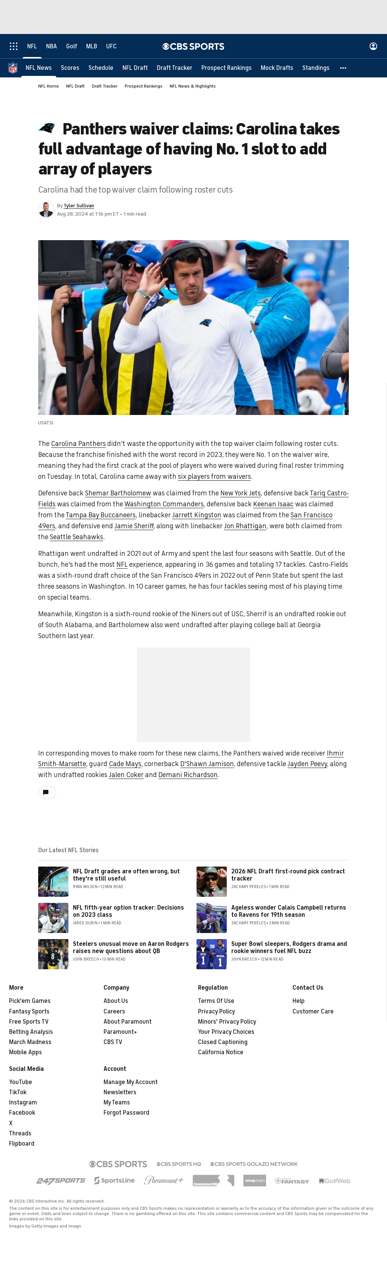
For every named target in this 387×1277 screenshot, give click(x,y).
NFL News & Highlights (193, 86)
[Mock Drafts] (277, 68)
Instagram (23, 1102)
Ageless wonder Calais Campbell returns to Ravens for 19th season (288, 911)
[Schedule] (101, 68)
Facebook (22, 1113)
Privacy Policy (216, 1011)
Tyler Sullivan (78, 205)
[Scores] (70, 68)
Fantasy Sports (29, 1011)
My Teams (117, 1102)
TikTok (17, 1092)
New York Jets (240, 493)
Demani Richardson (188, 775)
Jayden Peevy (307, 764)
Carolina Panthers (78, 444)
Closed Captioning (223, 1042)
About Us (116, 1001)
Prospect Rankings (144, 86)
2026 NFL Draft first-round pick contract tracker (288, 875)
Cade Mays (125, 764)
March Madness (30, 1042)
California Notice (220, 1052)
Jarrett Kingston (196, 515)
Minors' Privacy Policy (227, 1022)
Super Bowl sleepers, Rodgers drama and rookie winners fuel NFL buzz (289, 947)
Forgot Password (126, 1113)
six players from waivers (214, 476)
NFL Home (48, 86)
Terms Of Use (216, 1001)
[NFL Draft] (135, 68)
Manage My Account (131, 1082)
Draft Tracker (105, 86)
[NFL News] (38, 68)
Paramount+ (120, 1032)
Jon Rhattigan (245, 526)
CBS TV (113, 1042)
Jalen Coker (126, 775)
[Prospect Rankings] (226, 68)
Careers (114, 1011)
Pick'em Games (30, 1001)
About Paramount (128, 1022)
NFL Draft (75, 86)
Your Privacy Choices (226, 1032)
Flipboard (21, 1143)
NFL (122, 564)
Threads (20, 1133)
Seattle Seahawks (76, 537)
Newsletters (120, 1092)
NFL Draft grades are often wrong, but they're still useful (126, 875)
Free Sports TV (29, 1022)
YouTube (20, 1082)
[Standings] (316, 68)
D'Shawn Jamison (207, 764)
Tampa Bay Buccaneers (101, 515)
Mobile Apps (25, 1052)
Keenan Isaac (273, 504)
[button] (343, 68)
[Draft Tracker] (174, 68)
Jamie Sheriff (134, 526)
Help (299, 1001)
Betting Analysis (31, 1032)
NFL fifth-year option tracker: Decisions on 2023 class (128, 911)
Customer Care (313, 1011)
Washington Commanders (164, 504)
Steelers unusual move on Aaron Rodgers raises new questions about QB (131, 947)
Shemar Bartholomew (118, 493)
